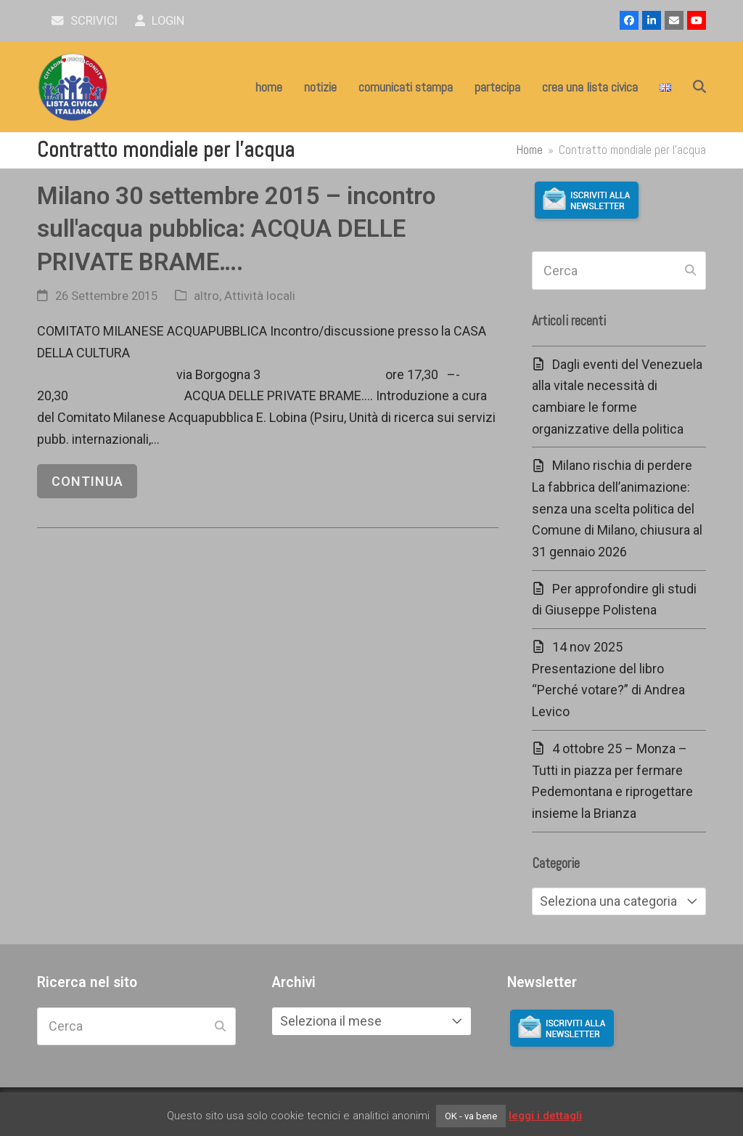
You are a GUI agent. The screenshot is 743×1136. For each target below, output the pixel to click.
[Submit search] (690, 271)
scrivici (85, 21)
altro (206, 296)
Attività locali (259, 296)
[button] (699, 87)
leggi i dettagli (545, 1115)
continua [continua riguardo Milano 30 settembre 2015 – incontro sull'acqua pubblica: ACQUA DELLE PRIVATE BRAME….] (87, 481)
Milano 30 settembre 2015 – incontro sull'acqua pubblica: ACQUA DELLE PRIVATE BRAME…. (236, 229)
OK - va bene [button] (471, 1116)
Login (160, 21)
